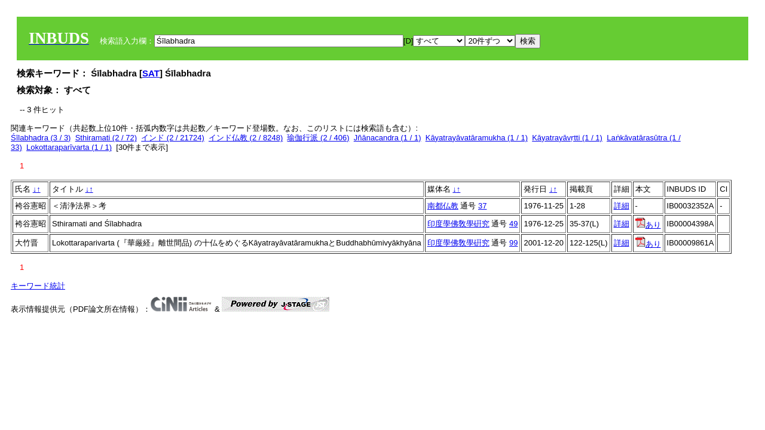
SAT (151, 73)
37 (482, 205)
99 (513, 242)
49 (513, 223)
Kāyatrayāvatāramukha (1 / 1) (477, 137)
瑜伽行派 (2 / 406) (318, 137)
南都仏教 (442, 205)
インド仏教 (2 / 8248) (246, 137)
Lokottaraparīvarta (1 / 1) (69, 147)
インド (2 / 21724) (172, 137)
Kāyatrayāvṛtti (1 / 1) (567, 137)
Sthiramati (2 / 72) (106, 137)
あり (648, 224)
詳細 (621, 205)
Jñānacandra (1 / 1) (387, 137)
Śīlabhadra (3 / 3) (41, 137)
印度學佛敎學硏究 (458, 223)
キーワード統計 (38, 285)
